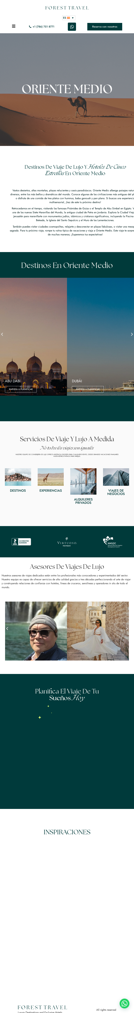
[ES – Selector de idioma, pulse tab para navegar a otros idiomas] (68, 18)
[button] (2, 334)
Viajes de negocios (116, 492)
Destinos (18, 490)
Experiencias (50, 490)
